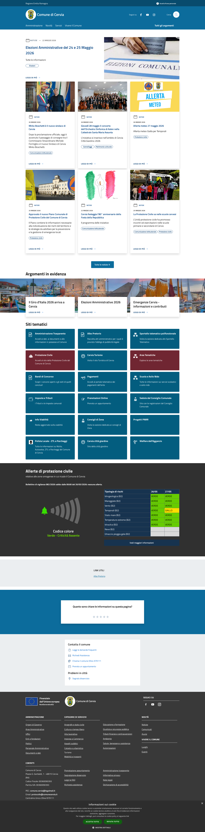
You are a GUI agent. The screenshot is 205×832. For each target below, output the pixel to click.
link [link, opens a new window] (127, 816)
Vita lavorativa (70, 734)
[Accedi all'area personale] (166, 3)
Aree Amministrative (35, 729)
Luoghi (145, 747)
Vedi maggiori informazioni (142, 542)
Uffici (28, 734)
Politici (29, 743)
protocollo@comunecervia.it (44, 794)
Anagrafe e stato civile (74, 724)
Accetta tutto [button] (92, 822)
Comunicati (147, 729)
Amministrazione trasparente (116, 770)
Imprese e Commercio (73, 738)
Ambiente (107, 738)
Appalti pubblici (71, 743)
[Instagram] (153, 14)
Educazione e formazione (114, 724)
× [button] (202, 803)
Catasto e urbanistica (73, 748)
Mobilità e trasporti (72, 756)
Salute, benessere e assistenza (116, 743)
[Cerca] (176, 14)
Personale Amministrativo (37, 748)
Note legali (108, 780)
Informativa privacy (111, 775)
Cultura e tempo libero (74, 729)
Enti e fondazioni (33, 738)
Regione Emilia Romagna (37, 3)
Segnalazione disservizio (75, 775)
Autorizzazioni (109, 748)
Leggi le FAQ (69, 780)
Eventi (144, 751)
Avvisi (144, 734)
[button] (102, 827)
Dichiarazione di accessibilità (115, 784)
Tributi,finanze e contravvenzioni (117, 733)
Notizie (33, 40)
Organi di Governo (34, 724)
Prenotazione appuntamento (77, 770)
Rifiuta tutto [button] (113, 821)
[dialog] (102, 816)
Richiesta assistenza (73, 784)
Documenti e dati (33, 753)
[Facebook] (140, 14)
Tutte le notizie (102, 264)
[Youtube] (146, 14)
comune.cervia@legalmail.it (42, 790)
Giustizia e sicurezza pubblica (116, 729)
